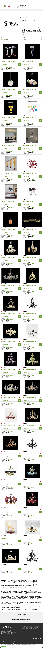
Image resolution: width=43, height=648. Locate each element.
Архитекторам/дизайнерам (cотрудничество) (11, 641)
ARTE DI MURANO (9, 67)
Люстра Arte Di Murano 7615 (8, 201)
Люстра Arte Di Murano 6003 (29, 285)
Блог (4, 636)
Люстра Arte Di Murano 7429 (29, 509)
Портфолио (5, 638)
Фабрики (28, 10)
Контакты (33, 10)
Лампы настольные (4, 39)
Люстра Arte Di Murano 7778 (8, 425)
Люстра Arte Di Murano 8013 (8, 89)
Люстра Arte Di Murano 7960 (8, 453)
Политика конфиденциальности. (7, 633)
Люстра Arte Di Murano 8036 (8, 61)
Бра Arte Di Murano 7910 (7, 173)
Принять (3, 646)
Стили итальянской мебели (8, 637)
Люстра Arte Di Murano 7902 (29, 341)
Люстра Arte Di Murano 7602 (8, 369)
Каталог (2, 10)
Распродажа (14, 10)
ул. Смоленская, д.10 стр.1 (21, 7)
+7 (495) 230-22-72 (21, 5)
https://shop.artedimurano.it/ (33, 20)
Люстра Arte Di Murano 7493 (8, 341)
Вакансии (4, 640)
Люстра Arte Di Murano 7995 (29, 425)
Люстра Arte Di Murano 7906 (8, 145)
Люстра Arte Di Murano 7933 (8, 509)
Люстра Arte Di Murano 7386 (8, 397)
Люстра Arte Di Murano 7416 (29, 566)
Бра (1, 37)
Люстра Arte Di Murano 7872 (8, 481)
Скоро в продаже (21, 10)
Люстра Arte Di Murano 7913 (29, 117)
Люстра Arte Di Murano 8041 (29, 257)
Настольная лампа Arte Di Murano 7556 (7, 537)
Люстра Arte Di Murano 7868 (29, 481)
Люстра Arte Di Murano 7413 (29, 453)
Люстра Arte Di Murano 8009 (8, 257)
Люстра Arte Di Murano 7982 (8, 285)
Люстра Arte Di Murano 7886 (29, 537)
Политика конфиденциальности (8, 642)
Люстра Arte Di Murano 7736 (29, 173)
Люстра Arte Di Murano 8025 (29, 89)
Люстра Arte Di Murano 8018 (29, 61)
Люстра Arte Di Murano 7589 (29, 397)
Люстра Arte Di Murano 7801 (8, 229)
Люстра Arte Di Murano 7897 (29, 313)
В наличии (8, 10)
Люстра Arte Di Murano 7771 (29, 201)
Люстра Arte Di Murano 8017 (8, 117)
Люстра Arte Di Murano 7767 (29, 369)
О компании (40, 10)
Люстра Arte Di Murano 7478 (8, 313)
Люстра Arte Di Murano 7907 (29, 145)
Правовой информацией (32, 644)
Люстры (23, 37)
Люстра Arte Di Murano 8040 (8, 566)
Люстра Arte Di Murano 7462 (29, 229)
